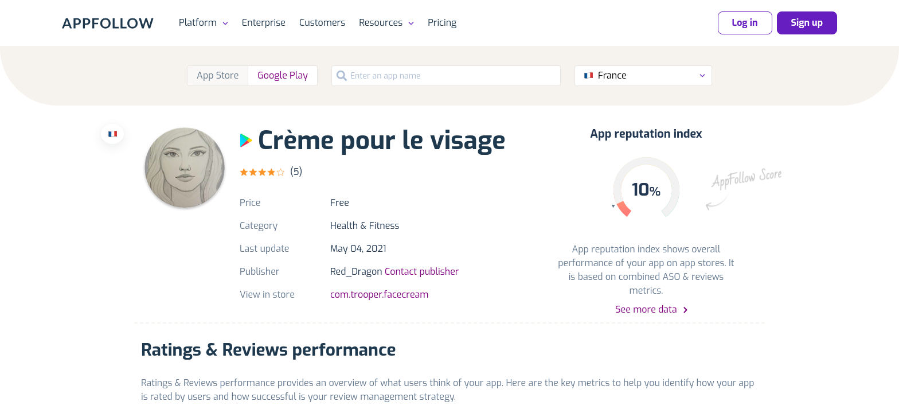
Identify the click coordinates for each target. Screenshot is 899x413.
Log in (745, 23)
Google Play (282, 75)
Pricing (442, 23)
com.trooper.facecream (379, 295)
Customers (322, 23)
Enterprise (264, 23)
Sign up (807, 23)
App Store (218, 75)
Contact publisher (422, 272)
